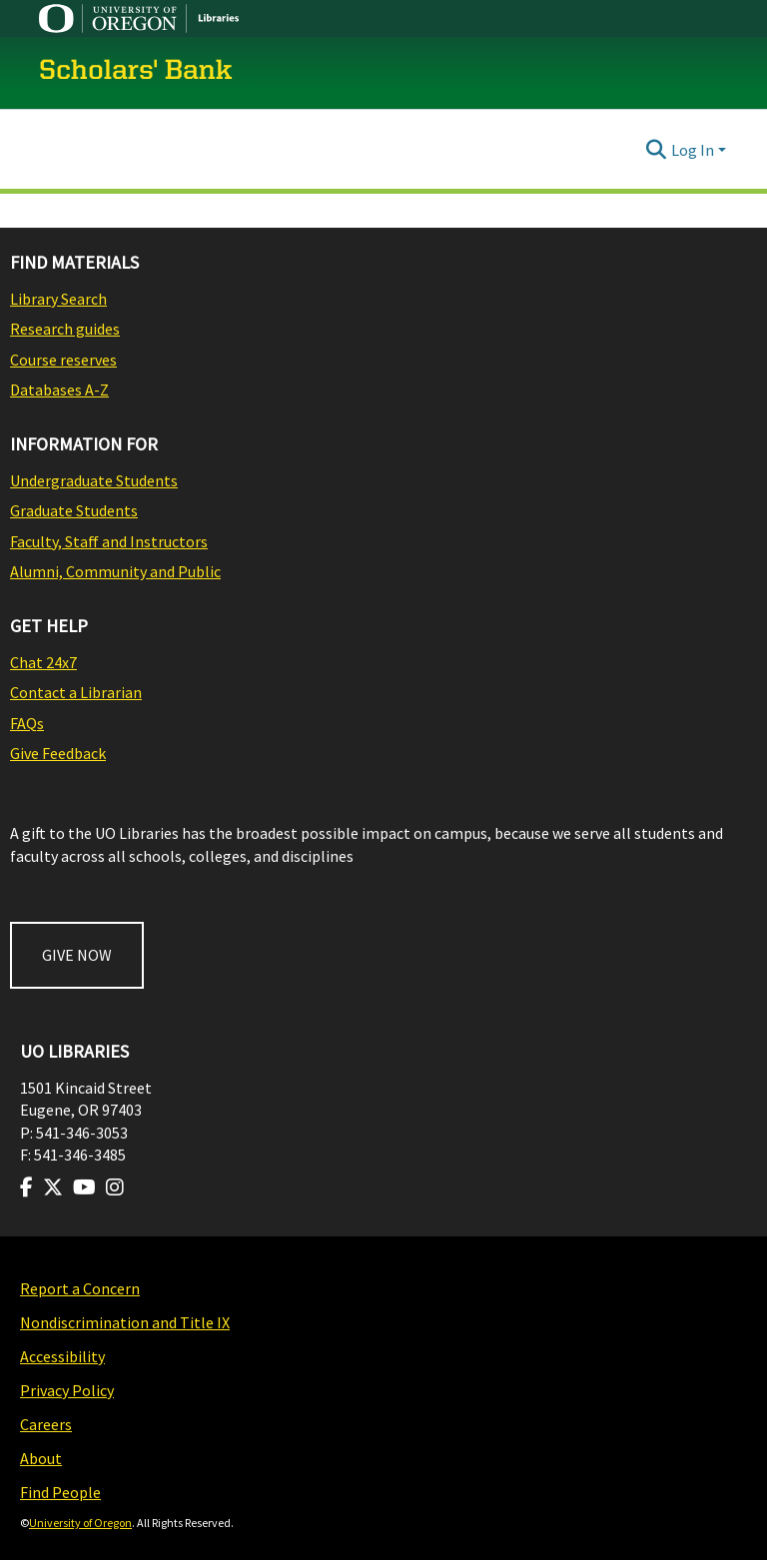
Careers (46, 1424)
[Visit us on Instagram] (115, 1187)
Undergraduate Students (94, 480)
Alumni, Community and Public (115, 571)
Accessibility (62, 1356)
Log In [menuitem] (692, 150)
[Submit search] (656, 150)
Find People (60, 1492)
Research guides (65, 329)
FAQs (27, 723)
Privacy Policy (67, 1390)
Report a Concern (80, 1288)
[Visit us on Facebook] (26, 1187)
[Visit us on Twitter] (53, 1187)
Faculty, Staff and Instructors (109, 541)
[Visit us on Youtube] (84, 1187)
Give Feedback (58, 753)
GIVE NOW (77, 955)
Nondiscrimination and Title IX (125, 1322)
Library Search (58, 299)
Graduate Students (74, 510)
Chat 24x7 (43, 662)
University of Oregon (80, 1522)
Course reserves (63, 360)
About (41, 1458)
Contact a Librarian (76, 692)
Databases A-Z (59, 389)
